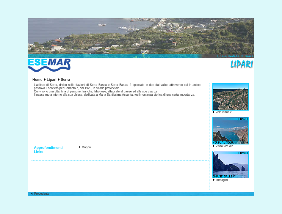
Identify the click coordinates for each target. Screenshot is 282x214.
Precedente (40, 193)
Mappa (86, 147)
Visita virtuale (224, 146)
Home (37, 80)
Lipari (52, 80)
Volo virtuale (224, 112)
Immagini (222, 180)
